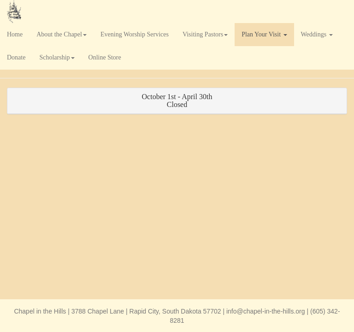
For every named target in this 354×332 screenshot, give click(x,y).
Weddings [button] (317, 34)
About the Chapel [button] (61, 34)
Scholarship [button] (56, 57)
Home (15, 34)
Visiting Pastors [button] (205, 34)
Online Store (104, 57)
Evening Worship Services (134, 34)
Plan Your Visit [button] (264, 34)
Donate (16, 57)
